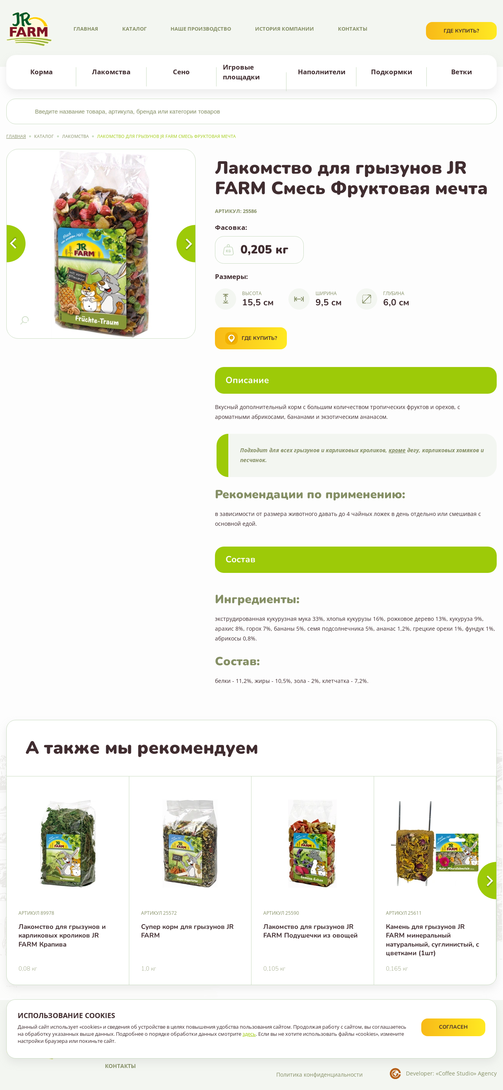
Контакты (352, 28)
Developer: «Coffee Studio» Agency (451, 1073)
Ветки (461, 71)
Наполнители (321, 71)
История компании (284, 28)
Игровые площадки (241, 71)
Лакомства (111, 71)
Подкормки (391, 71)
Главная (85, 28)
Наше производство (201, 28)
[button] (486, 880)
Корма (41, 71)
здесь (249, 1033)
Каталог (134, 28)
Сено (181, 71)
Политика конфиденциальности (319, 1074)
